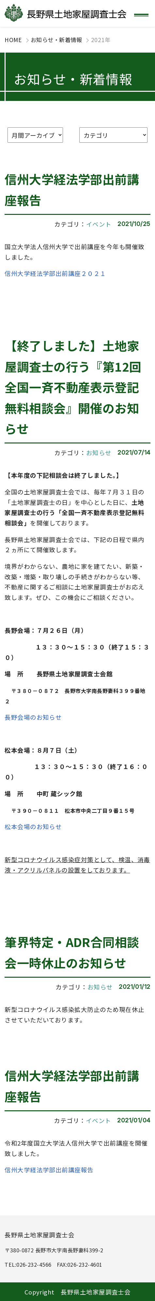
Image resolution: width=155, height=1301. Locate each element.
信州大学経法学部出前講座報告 (49, 1169)
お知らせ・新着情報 (56, 40)
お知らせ (99, 452)
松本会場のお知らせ (33, 826)
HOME (13, 40)
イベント (99, 223)
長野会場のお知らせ (33, 717)
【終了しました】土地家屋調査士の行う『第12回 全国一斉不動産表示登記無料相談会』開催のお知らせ (73, 387)
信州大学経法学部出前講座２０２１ (55, 273)
